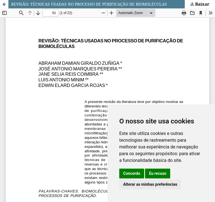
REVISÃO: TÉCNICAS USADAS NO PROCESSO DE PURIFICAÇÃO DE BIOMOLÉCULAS (89, 4)
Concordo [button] (131, 173)
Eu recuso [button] (157, 173)
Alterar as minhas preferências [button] (150, 184)
